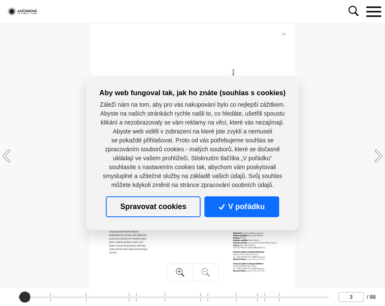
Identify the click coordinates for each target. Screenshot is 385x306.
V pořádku (242, 206)
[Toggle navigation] (373, 11)
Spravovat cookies (153, 206)
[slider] (25, 297)
